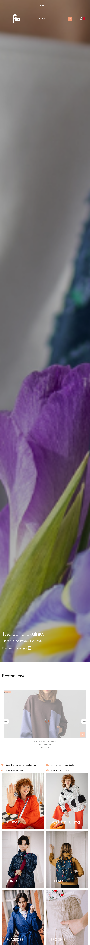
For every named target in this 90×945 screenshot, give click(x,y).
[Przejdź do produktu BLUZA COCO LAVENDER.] (45, 714)
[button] (70, 19)
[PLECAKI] (67, 859)
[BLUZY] (23, 801)
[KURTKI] (23, 859)
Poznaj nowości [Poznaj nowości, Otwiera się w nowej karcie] (14, 648)
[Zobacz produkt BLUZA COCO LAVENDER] (82, 734)
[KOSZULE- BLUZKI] (67, 801)
